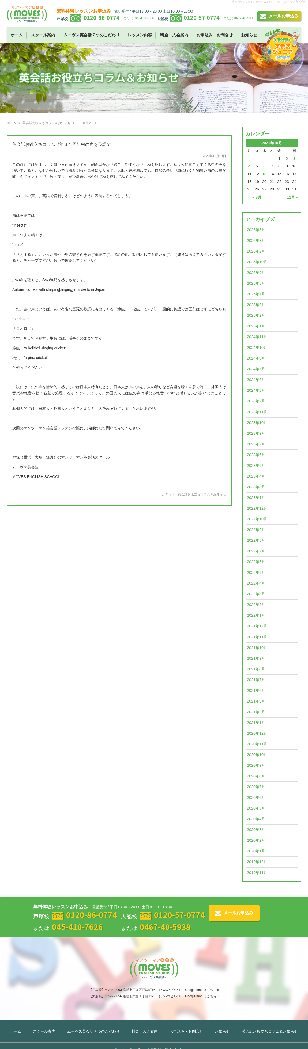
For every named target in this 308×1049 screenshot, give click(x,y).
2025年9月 (256, 272)
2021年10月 (257, 648)
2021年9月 (256, 658)
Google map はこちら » (202, 990)
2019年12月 (257, 862)
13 (264, 174)
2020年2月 (256, 840)
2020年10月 (257, 755)
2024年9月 (256, 358)
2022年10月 (257, 519)
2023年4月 (256, 476)
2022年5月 (256, 572)
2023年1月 (256, 497)
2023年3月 (256, 487)
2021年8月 (256, 669)
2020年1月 (256, 851)
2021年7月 (256, 680)
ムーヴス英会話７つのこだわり (91, 35)
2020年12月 (257, 733)
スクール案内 (43, 35)
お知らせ (249, 35)
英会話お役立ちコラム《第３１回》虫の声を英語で (61, 144)
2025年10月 (257, 262)
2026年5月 (256, 230)
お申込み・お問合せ (215, 35)
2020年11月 (257, 744)
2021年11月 (257, 637)
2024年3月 (256, 390)
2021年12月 (257, 626)
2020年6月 (256, 797)
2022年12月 (257, 508)
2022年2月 (256, 604)
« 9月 (256, 197)
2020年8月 (256, 776)
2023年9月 (256, 433)
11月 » (292, 197)
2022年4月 (256, 583)
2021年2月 (256, 712)
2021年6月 (256, 690)
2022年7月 (256, 551)
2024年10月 (257, 347)
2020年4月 (256, 819)
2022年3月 (256, 594)
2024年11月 (257, 337)
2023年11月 (257, 412)
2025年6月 (256, 305)
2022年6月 (256, 562)
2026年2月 (256, 251)
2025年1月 (256, 326)
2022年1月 (256, 615)
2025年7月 (256, 294)
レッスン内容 (140, 35)
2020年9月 (256, 765)
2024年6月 (256, 379)
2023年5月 (256, 465)
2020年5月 (256, 808)
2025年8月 (256, 283)
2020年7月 (256, 787)
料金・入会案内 (174, 35)
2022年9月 (256, 530)
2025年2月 (256, 315)
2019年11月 (257, 873)
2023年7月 (256, 444)
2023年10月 (257, 423)
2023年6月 (256, 455)
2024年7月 (256, 369)
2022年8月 (256, 540)
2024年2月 (256, 401)
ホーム (17, 35)
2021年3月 (256, 701)
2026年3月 (256, 240)
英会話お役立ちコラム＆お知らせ (202, 494)
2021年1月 (256, 722)
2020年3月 (256, 829)
